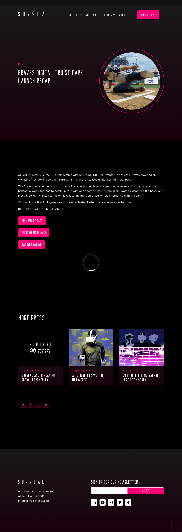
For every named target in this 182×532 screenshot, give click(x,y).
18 (47, 404)
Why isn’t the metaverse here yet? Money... (141, 378)
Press (21, 64)
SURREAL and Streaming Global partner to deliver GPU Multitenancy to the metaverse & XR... (40, 378)
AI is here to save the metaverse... (88, 378)
